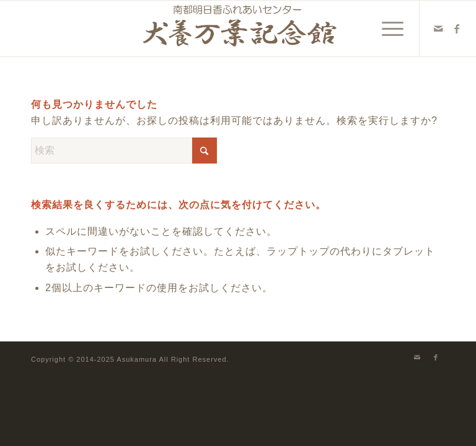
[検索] (124, 151)
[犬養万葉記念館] (238, 28)
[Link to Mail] (439, 28)
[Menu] (386, 28)
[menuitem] (386, 28)
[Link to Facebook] (457, 28)
